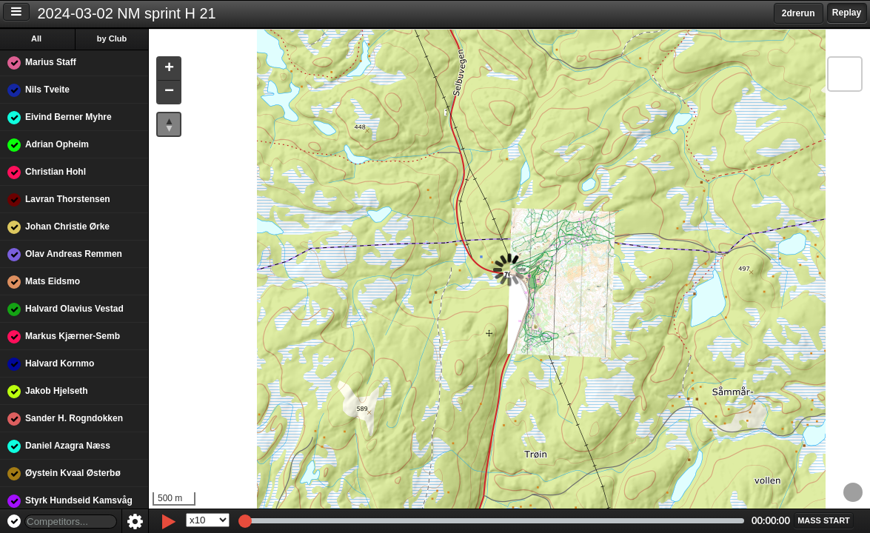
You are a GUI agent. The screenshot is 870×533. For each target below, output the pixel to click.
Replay (846, 12)
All (36, 38)
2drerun (798, 13)
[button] (169, 69)
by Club (112, 38)
